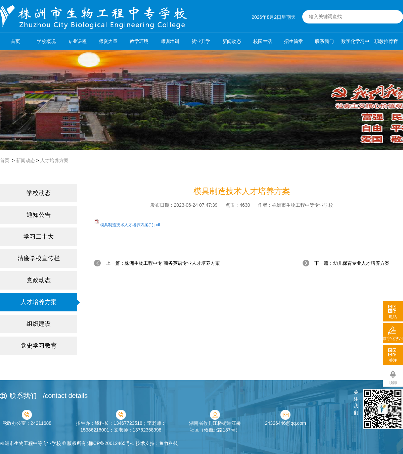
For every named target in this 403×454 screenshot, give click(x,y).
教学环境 (139, 41)
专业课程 (77, 41)
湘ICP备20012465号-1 (110, 443)
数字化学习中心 (355, 44)
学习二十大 (39, 236)
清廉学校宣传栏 (38, 258)
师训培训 (170, 41)
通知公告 (39, 214)
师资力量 (108, 41)
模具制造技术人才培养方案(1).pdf (130, 224)
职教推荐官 (386, 41)
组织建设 (39, 323)
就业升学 (200, 41)
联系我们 (324, 41)
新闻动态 (231, 41)
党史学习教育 (38, 345)
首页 (15, 41)
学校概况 (46, 41)
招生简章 (293, 41)
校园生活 (262, 41)
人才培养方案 (54, 160)
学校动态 (39, 193)
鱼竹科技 (168, 443)
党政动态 (39, 280)
